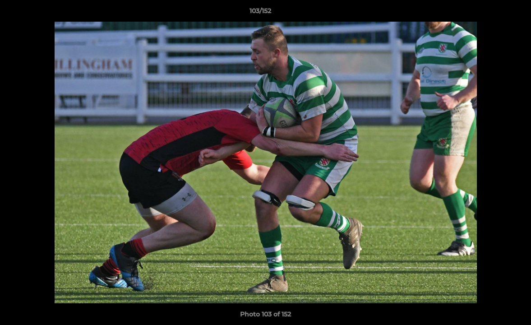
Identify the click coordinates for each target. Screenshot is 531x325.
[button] (493, 13)
